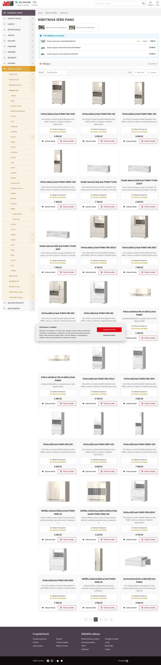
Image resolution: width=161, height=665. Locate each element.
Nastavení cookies (109, 335)
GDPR (83, 646)
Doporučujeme (38, 646)
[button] (57, 72)
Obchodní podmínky (88, 642)
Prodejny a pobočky (40, 639)
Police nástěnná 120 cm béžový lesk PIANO (58, 378)
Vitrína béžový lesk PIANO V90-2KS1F (98, 247)
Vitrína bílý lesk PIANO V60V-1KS (98, 443)
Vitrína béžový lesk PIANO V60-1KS (98, 113)
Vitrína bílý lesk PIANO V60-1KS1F (99, 378)
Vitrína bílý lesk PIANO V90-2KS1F (139, 511)
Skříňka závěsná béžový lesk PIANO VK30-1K (98, 580)
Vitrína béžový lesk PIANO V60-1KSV (58, 113)
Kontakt (36, 642)
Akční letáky (109, 646)
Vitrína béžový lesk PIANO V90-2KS (57, 312)
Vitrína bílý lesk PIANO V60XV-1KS (139, 443)
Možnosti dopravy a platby (90, 639)
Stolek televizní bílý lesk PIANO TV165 (99, 181)
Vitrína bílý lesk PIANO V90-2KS (98, 312)
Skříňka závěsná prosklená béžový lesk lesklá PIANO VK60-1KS (98, 512)
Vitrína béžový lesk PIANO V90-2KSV (139, 247)
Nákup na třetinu (62, 646)
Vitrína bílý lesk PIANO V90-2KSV (57, 580)
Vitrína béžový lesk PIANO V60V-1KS (139, 113)
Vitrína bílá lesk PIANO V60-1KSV (139, 378)
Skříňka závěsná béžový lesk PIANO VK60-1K (58, 512)
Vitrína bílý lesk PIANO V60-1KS (58, 443)
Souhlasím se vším (109, 329)
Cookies (107, 649)
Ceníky (107, 642)
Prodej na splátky (62, 642)
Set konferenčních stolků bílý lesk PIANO (139, 580)
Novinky (59, 639)
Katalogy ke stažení (111, 639)
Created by (123, 660)
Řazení (41, 72)
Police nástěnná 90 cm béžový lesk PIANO (139, 313)
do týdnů (58, 131)
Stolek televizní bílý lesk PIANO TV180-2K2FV (139, 182)
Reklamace (85, 649)
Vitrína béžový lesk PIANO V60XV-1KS (58, 181)
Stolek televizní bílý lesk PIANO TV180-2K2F (58, 247)
